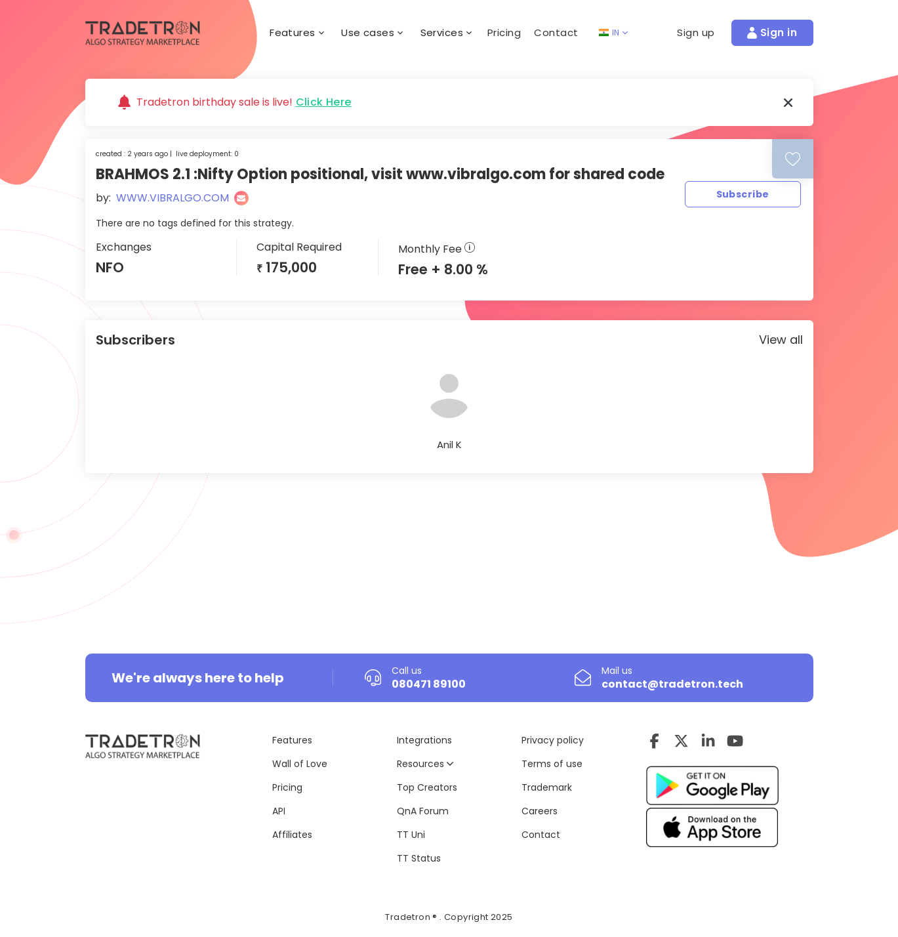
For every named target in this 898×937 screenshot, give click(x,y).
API (278, 811)
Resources (425, 763)
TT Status (419, 858)
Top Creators (427, 787)
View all (781, 339)
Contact (556, 32)
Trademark (546, 787)
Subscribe (742, 194)
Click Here (324, 102)
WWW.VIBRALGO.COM (172, 197)
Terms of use (551, 763)
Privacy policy (552, 740)
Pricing (504, 32)
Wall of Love (299, 763)
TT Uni (411, 834)
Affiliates (292, 834)
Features (292, 740)
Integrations (424, 740)
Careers (539, 811)
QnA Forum (423, 811)
